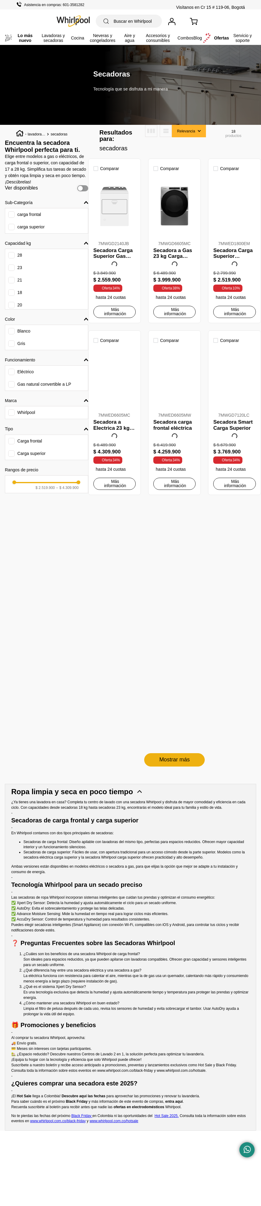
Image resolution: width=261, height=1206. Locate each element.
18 (19, 292)
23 (19, 267)
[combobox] (129, 21)
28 (19, 255)
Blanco (23, 331)
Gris (21, 343)
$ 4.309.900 (67, 606)
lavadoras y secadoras (36, 135)
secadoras (58, 134)
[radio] (151, 131)
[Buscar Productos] (106, 21)
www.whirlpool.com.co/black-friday (125, 902)
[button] (46, 202)
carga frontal (29, 214)
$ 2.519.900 (45, 606)
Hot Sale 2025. (167, 948)
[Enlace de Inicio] (20, 134)
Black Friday (81, 948)
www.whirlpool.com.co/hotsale (181, 902)
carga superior (31, 227)
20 (19, 305)
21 (19, 280)
